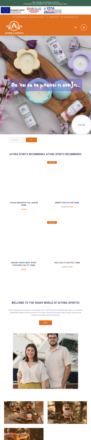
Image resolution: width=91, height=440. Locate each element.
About (45, 323)
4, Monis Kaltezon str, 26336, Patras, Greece (29, 17)
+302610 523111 (54, 17)
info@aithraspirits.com (70, 17)
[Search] (31, 140)
